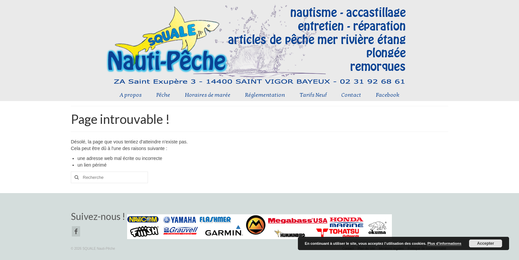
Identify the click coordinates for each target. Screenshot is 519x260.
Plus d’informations (444, 243)
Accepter (485, 243)
